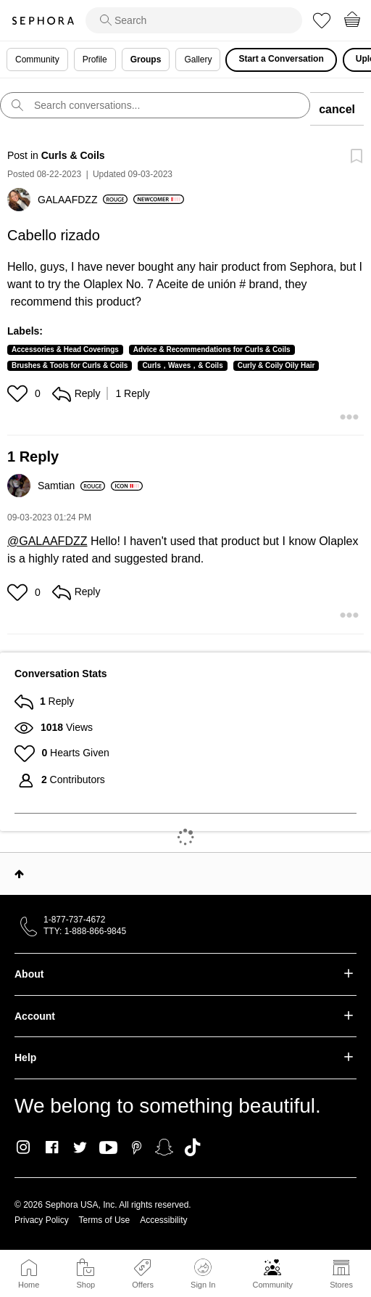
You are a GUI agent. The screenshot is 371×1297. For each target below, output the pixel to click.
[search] (194, 20)
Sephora (43, 21)
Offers (143, 1284)
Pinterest (137, 1147)
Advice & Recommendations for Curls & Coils (212, 349)
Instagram (23, 1147)
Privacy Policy (41, 1220)
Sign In (203, 1274)
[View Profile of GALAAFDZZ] (83, 199)
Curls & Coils (73, 155)
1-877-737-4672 (74, 920)
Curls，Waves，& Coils (182, 365)
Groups (146, 59)
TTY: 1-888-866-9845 (84, 931)
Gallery (198, 59)
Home (28, 1284)
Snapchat (164, 1147)
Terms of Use (104, 1220)
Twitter (80, 1147)
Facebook (52, 1147)
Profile (95, 59)
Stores (341, 1284)
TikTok (192, 1147)
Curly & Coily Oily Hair (276, 365)
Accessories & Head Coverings (65, 349)
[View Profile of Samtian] (71, 485)
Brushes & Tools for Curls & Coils (70, 365)
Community (272, 1284)
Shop (85, 1284)
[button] (19, 393)
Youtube (108, 1148)
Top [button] (19, 874)
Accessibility (163, 1220)
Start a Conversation (280, 59)
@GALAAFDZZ (47, 541)
